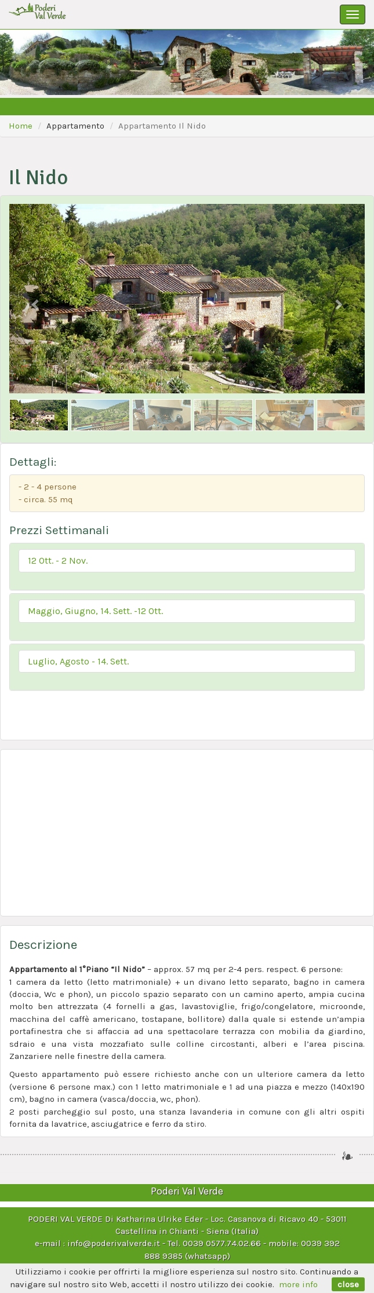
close (348, 1284)
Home (20, 125)
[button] (187, 560)
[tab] (187, 566)
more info (298, 1284)
